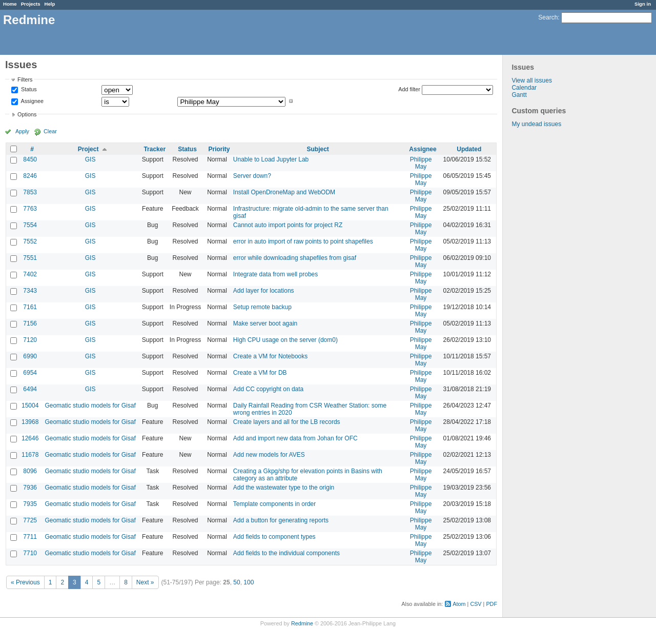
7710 (30, 553)
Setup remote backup (262, 307)
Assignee (31, 101)
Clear (50, 131)
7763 (30, 208)
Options (26, 114)
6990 (30, 356)
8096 (30, 471)
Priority (219, 149)
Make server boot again (265, 323)
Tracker (155, 149)
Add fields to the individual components (286, 553)
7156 (30, 323)
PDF (491, 604)
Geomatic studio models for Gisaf (90, 405)
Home (10, 4)
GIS (90, 159)
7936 (30, 487)
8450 (30, 159)
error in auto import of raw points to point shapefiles (303, 241)
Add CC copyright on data (268, 389)
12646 (30, 438)
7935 (30, 504)
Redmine (302, 623)
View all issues (531, 80)
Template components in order (274, 504)
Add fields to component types (274, 536)
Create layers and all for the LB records (286, 421)
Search (548, 17)
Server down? (252, 175)
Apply (22, 131)
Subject (317, 149)
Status (28, 90)
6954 (30, 372)
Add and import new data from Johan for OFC (295, 438)
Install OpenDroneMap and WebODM (284, 192)
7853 (30, 192)
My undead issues (536, 124)
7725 (30, 520)
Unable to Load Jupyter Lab (271, 159)
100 (248, 582)
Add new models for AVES (269, 454)
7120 (30, 339)
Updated (469, 149)
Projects (30, 4)
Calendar (524, 87)
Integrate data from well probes (275, 274)
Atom (459, 604)
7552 (30, 241)
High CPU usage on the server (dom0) (285, 339)
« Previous (25, 582)
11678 (30, 454)
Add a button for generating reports (281, 520)
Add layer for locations (263, 290)
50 (236, 582)
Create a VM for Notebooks (270, 356)
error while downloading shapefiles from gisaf (294, 257)
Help (50, 4)
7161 (30, 307)
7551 (30, 257)
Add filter (409, 89)
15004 (30, 405)
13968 (30, 421)
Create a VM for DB (260, 372)
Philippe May (421, 163)
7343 (30, 290)
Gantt (518, 94)
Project (88, 149)
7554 (30, 225)
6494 (30, 389)
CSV (475, 604)
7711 (30, 536)
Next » (145, 582)
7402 (30, 274)
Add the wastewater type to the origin (283, 487)
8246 (30, 175)
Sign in (642, 4)
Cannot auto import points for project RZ (287, 225)
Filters (24, 79)
